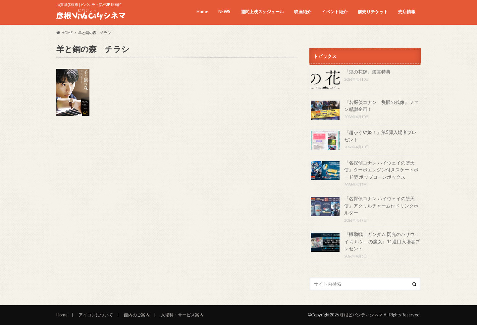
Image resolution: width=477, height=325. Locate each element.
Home (202, 11)
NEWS (224, 11)
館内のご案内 (137, 314)
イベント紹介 (334, 11)
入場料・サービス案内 (182, 314)
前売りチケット (373, 11)
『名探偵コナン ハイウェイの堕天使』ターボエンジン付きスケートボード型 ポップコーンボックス (381, 170)
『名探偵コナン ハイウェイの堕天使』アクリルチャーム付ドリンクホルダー (381, 205)
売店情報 (406, 11)
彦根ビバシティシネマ (361, 314)
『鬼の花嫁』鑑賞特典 (367, 71)
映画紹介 (302, 11)
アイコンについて (96, 314)
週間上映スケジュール (262, 11)
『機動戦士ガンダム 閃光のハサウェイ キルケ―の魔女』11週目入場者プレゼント (382, 241)
